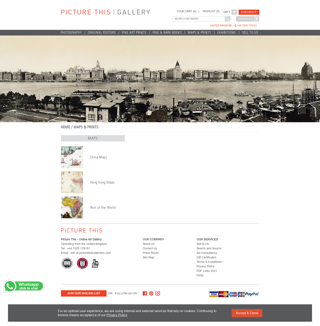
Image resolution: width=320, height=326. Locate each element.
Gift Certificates (206, 257)
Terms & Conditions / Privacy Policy (209, 264)
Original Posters (102, 33)
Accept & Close (247, 313)
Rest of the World (103, 207)
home (65, 127)
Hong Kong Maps (102, 182)
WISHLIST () (211, 11)
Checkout (249, 12)
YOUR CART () (186, 11)
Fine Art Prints (134, 33)
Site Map (148, 257)
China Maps (98, 157)
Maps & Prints (199, 33)
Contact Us (150, 248)
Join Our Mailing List (83, 293)
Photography (71, 33)
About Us (149, 243)
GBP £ (226, 12)
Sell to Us (250, 33)
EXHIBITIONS (226, 33)
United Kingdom (233, 25)
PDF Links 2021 (206, 270)
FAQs (200, 275)
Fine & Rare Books (167, 33)
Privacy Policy (117, 315)
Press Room (151, 252)
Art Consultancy (206, 252)
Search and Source (208, 248)
